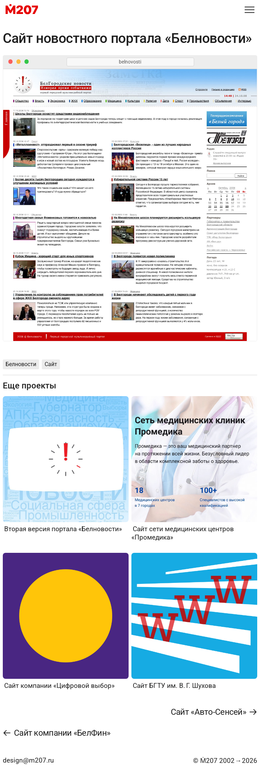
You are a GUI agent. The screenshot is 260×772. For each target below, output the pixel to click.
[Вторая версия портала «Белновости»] (66, 464)
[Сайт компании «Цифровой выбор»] (66, 621)
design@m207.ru (28, 760)
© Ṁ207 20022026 (225, 761)
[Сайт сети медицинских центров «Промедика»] (194, 469)
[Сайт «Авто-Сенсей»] (213, 712)
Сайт (51, 364)
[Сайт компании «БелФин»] (56, 733)
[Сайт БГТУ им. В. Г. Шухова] (194, 621)
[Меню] (249, 9)
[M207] (22, 9)
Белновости (21, 364)
